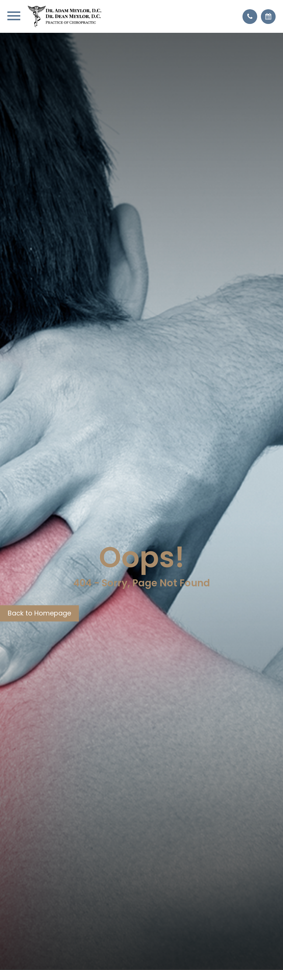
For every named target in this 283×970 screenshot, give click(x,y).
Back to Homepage (39, 613)
